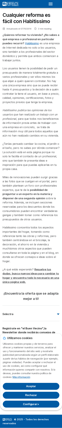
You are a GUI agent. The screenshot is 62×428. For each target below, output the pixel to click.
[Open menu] (52, 4)
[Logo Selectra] (10, 4)
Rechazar (31, 395)
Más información (21, 377)
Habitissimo (32, 43)
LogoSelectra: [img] (7, 419)
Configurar (31, 404)
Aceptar (31, 386)
